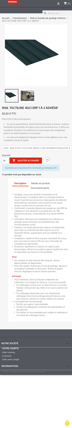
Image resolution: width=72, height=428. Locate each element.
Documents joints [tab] (40, 188)
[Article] (37, 148)
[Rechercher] (57, 13)
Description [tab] (20, 183)
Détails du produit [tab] (40, 183)
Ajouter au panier (25, 160)
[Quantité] (5, 161)
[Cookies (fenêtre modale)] (67, 423)
